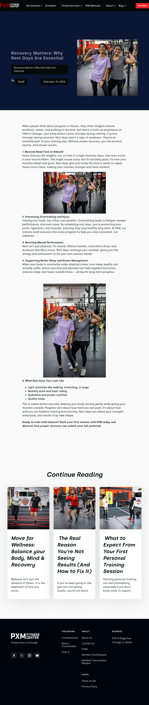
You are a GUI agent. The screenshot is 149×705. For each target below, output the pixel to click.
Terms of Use (89, 681)
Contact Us (88, 643)
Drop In (66, 652)
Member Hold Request (94, 654)
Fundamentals (70, 638)
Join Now (142, 5)
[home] (10, 5)
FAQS (84, 649)
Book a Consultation (69, 645)
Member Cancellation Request (94, 662)
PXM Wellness (92, 5)
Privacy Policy (89, 686)
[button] (32, 6)
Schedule (50, 5)
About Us (87, 638)
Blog (121, 5)
